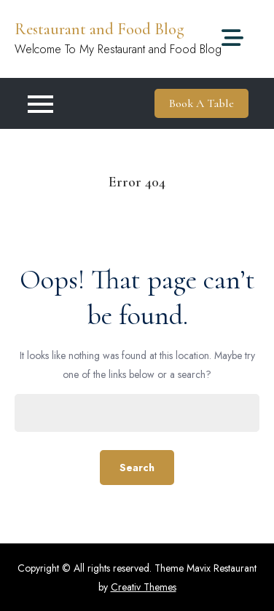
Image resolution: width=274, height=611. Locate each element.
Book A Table (201, 103)
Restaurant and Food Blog (99, 29)
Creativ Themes (143, 587)
